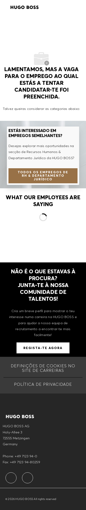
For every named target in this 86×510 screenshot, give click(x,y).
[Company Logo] (24, 7)
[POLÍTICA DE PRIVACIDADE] (43, 384)
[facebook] (11, 477)
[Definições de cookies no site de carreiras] (43, 368)
